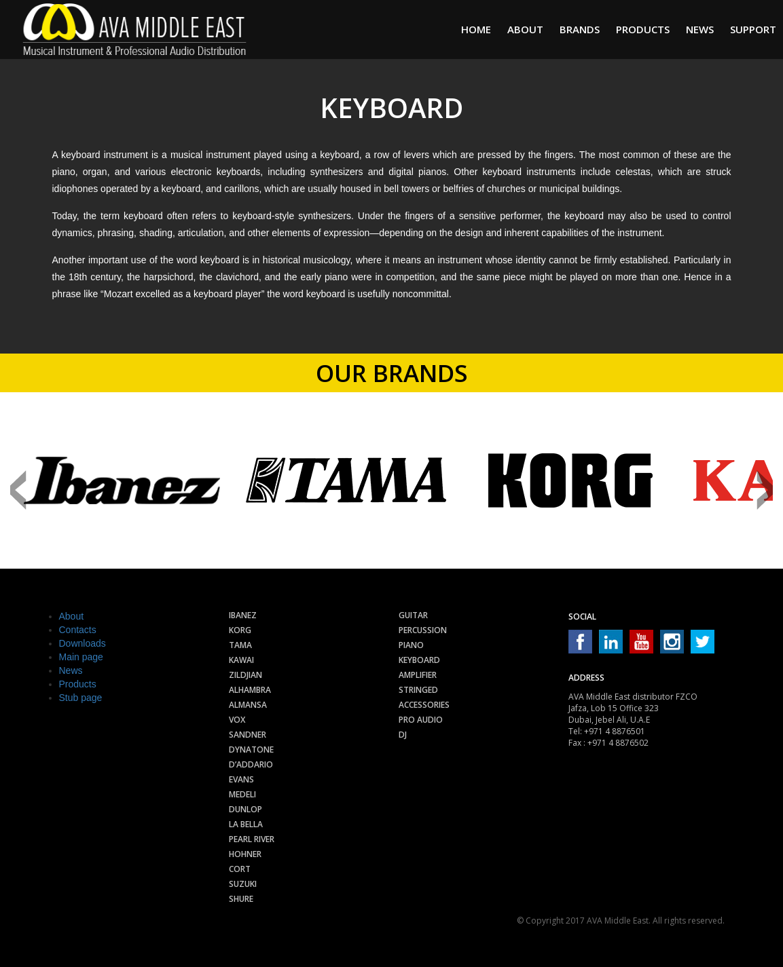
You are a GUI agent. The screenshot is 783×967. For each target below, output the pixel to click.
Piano (411, 645)
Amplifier (418, 675)
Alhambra (250, 690)
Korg (240, 630)
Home (476, 29)
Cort (240, 869)
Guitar (413, 615)
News (700, 29)
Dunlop (245, 809)
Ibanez (243, 615)
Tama (240, 645)
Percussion (423, 630)
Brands (580, 29)
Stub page (81, 697)
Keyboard (419, 660)
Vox (237, 719)
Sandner (247, 734)
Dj (403, 734)
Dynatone (251, 749)
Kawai (241, 660)
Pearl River (251, 839)
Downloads (82, 643)
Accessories (424, 704)
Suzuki (243, 884)
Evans (241, 779)
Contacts (77, 629)
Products (643, 29)
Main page (81, 656)
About (525, 29)
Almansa (248, 704)
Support (753, 29)
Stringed (418, 690)
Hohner (245, 854)
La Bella (246, 824)
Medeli (242, 794)
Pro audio (421, 719)
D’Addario (251, 764)
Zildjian (245, 675)
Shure (241, 899)
